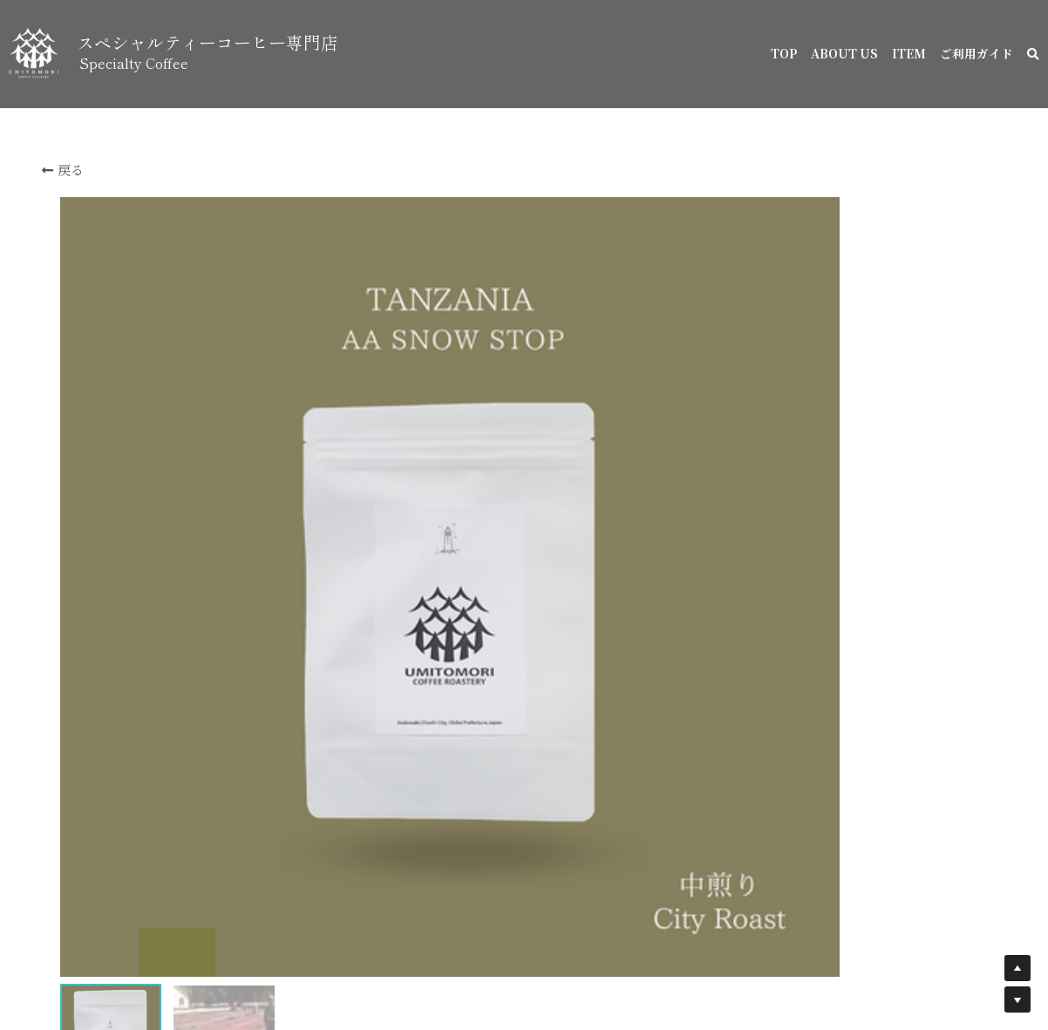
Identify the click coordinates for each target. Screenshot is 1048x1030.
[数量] (825, 863)
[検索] (1033, 54)
